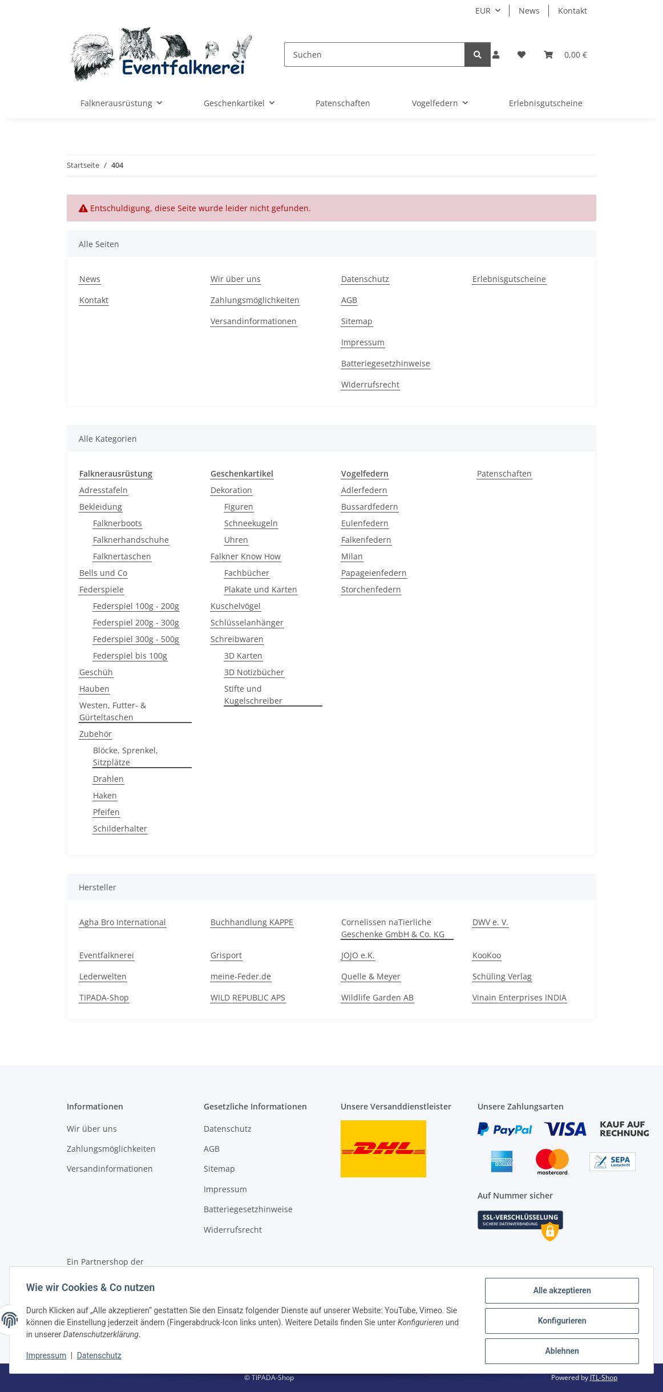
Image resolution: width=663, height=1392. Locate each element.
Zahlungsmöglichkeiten (255, 299)
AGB (349, 299)
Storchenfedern (371, 589)
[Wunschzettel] (521, 54)
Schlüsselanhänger (247, 622)
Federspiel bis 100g (130, 655)
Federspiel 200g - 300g (136, 622)
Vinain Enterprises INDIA (519, 997)
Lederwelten (103, 976)
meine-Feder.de (241, 976)
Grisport (226, 955)
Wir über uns (236, 278)
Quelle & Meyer (371, 976)
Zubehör (95, 733)
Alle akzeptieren (560, 1292)
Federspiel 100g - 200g (136, 605)
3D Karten (243, 655)
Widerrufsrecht (370, 384)
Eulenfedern (365, 523)
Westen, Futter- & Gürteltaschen (112, 711)
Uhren (236, 539)
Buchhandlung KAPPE (252, 922)
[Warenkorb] (565, 54)
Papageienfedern (374, 572)
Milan (352, 556)
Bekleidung (100, 506)
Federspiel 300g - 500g (136, 639)
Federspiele (101, 589)
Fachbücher (246, 572)
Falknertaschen (122, 556)
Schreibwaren (237, 639)
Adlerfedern (364, 490)
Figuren (238, 506)
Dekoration (231, 490)
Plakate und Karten (260, 589)
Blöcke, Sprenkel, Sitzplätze (125, 756)
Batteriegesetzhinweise (385, 363)
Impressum (48, 1356)
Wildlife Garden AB (377, 997)
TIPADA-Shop (104, 997)
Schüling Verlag (502, 976)
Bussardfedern (369, 506)
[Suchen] (375, 54)
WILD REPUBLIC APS (248, 997)
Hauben (94, 688)
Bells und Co (103, 572)
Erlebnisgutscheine (546, 103)
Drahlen (108, 778)
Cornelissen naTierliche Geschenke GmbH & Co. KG (392, 928)
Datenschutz (101, 1356)
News (529, 10)
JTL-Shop (603, 1377)
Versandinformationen (254, 321)
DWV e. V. (490, 922)
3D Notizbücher (254, 672)
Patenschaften (504, 473)
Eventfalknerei (106, 955)
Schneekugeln (251, 523)
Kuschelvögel (236, 605)
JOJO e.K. (358, 955)
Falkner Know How (246, 556)
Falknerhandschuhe (131, 539)
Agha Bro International (122, 922)
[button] (495, 54)
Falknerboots (117, 523)
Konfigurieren (560, 1321)
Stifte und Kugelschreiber (253, 694)
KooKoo (486, 955)
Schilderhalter (120, 828)
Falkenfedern (366, 539)
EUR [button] (483, 10)
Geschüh (96, 672)
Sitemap (357, 321)
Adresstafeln (103, 490)
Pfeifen (106, 811)
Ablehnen (560, 1351)
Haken (105, 795)
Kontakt (572, 10)
